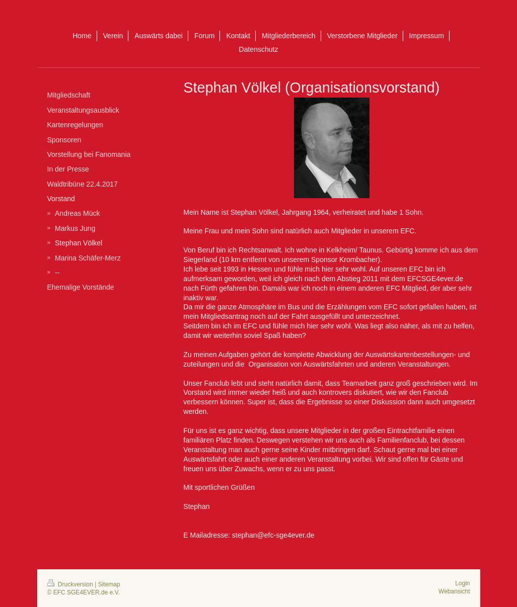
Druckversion (71, 584)
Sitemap (109, 584)
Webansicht (454, 591)
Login (462, 583)
